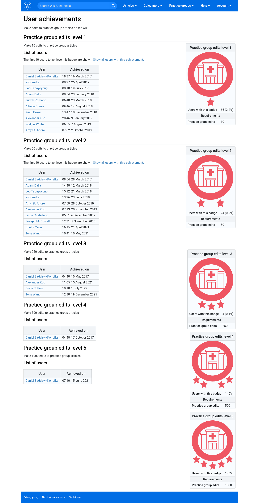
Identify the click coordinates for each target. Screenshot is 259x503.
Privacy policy (31, 497)
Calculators (153, 5)
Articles (130, 5)
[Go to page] (113, 5)
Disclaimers (75, 497)
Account (224, 5)
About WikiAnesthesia (54, 497)
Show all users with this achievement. (118, 59)
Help (206, 5)
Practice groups (182, 5)
